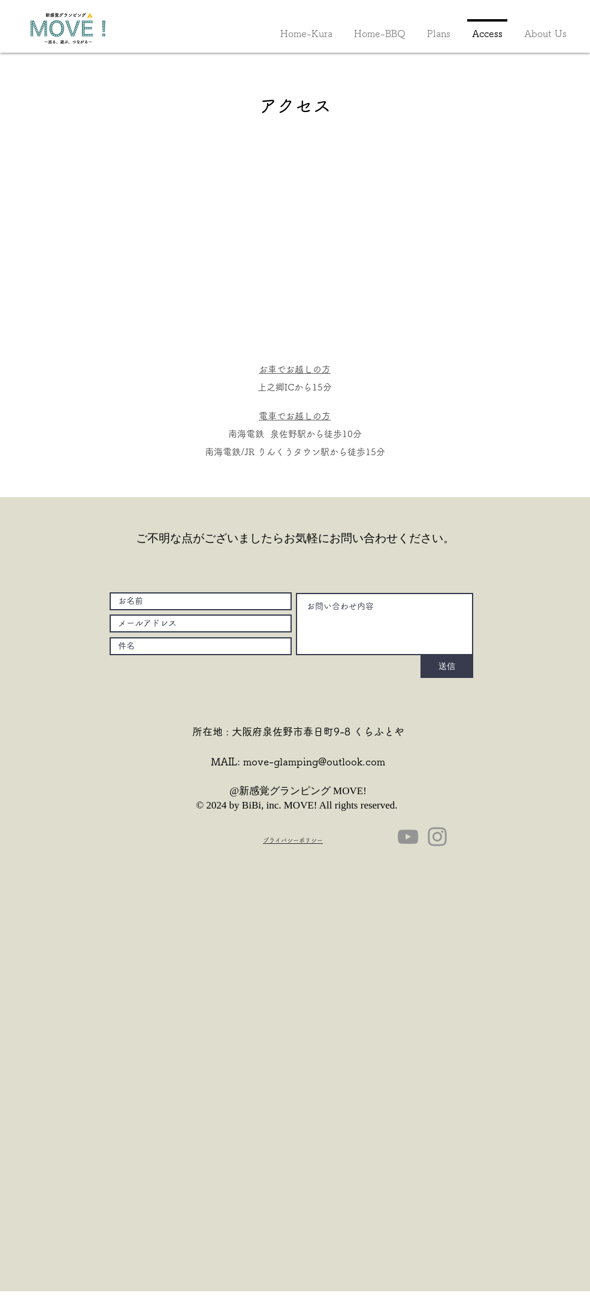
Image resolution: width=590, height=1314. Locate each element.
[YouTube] (407, 836)
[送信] (446, 666)
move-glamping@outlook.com (314, 761)
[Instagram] (437, 836)
